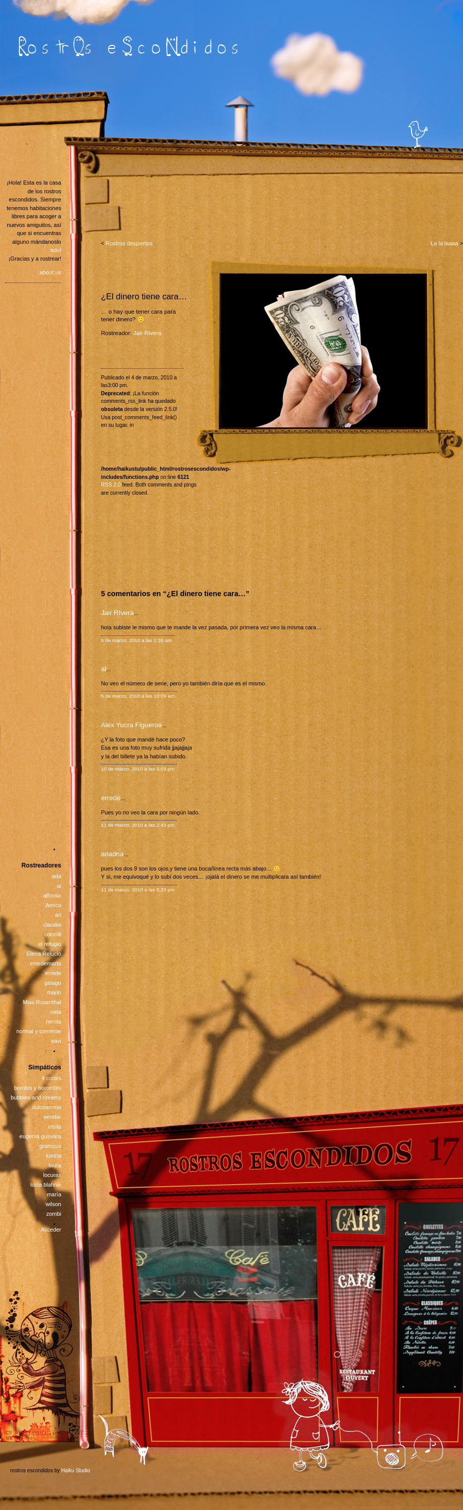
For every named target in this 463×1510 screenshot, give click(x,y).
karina (53, 1156)
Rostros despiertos (129, 243)
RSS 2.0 (111, 485)
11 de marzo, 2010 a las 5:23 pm (137, 889)
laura (55, 1165)
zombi (53, 1214)
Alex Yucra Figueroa (131, 725)
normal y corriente (38, 1031)
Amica (53, 905)
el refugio (49, 944)
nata (55, 1012)
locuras (52, 1175)
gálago (52, 983)
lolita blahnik (45, 1185)
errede (110, 798)
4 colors (51, 1078)
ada (56, 876)
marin (54, 992)
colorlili (52, 934)
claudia (52, 925)
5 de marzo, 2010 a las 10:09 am (137, 696)
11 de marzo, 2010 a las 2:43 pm (137, 825)
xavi (56, 1041)
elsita (54, 1126)
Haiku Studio (75, 1470)
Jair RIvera (117, 613)
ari (58, 915)
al (103, 669)
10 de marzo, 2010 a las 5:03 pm (137, 769)
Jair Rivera (148, 333)
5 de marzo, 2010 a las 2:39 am (136, 640)
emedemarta (45, 963)
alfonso (52, 895)
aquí (55, 250)
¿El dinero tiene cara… (144, 296)
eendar (52, 1117)
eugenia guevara (40, 1136)
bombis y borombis (37, 1088)
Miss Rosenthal (42, 1002)
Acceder (51, 1229)
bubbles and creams (36, 1097)
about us (50, 272)
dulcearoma (46, 1107)
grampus (50, 1146)
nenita (53, 1021)
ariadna (112, 854)
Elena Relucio (44, 954)
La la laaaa (444, 243)
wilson (53, 1204)
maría (54, 1194)
